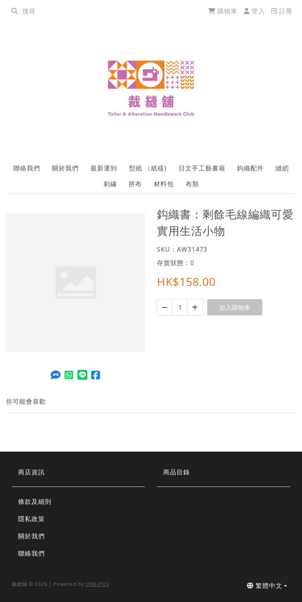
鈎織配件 (250, 168)
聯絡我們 (26, 168)
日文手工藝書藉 (202, 168)
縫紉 (282, 168)
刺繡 (110, 183)
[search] (14, 11)
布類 (192, 183)
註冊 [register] (282, 11)
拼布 (135, 183)
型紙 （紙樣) (148, 168)
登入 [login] (254, 11)
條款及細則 (35, 501)
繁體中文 (264, 585)
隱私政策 (31, 518)
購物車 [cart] (223, 11)
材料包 (164, 183)
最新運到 (103, 168)
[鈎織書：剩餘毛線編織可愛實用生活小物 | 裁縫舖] (151, 88)
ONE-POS (97, 584)
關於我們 (65, 168)
